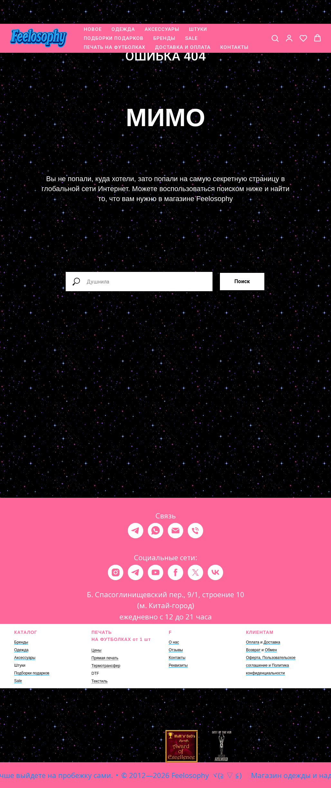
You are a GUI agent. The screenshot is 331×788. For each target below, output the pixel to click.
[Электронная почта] (175, 530)
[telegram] (135, 530)
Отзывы (176, 650)
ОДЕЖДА (123, 9)
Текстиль (99, 681)
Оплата (252, 642)
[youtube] (155, 572)
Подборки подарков (31, 673)
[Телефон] (195, 530)
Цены (96, 650)
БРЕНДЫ (164, 18)
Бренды (21, 642)
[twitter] (195, 572)
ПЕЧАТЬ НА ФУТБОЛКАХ (114, 27)
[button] (275, 17)
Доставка (272, 642)
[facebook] (175, 572)
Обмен (271, 650)
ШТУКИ (198, 9)
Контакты (177, 657)
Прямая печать (104, 658)
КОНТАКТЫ (234, 27)
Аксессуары (24, 657)
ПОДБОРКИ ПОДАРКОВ (114, 18)
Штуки (19, 665)
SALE (191, 18)
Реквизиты (178, 665)
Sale (18, 681)
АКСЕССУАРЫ (162, 9)
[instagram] (115, 572)
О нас (174, 642)
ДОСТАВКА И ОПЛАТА (183, 27)
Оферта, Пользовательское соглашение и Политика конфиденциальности (271, 665)
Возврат (253, 650)
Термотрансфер (105, 665)
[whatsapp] (155, 530)
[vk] (215, 572)
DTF (95, 673)
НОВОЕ (93, 9)
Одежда (21, 650)
